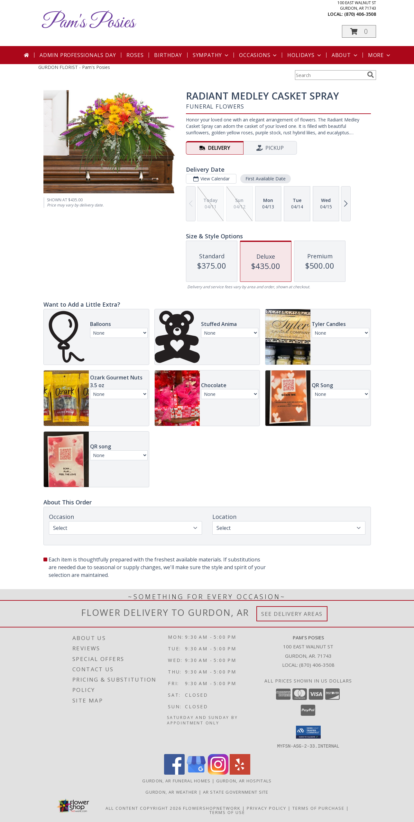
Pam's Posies (88, 23)
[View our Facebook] (174, 772)
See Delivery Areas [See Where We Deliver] (292, 613)
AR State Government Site (236, 792)
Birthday (168, 55)
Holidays (304, 55)
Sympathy (211, 55)
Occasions (258, 55)
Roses (134, 55)
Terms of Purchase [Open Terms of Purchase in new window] (318, 808)
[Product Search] (329, 75)
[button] (359, 31)
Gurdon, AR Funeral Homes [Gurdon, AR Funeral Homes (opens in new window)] (176, 780)
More (379, 55)
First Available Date (265, 179)
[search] (370, 74)
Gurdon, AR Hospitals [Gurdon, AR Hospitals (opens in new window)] (244, 780)
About (345, 55)
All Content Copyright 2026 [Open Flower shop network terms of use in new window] (143, 808)
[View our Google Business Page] (196, 772)
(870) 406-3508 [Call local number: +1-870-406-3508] (360, 14)
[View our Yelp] (240, 772)
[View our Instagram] (218, 772)
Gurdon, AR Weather (171, 792)
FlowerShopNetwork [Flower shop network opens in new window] (212, 808)
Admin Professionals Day (78, 55)
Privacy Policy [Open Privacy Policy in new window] (266, 808)
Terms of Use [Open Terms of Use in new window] (227, 812)
